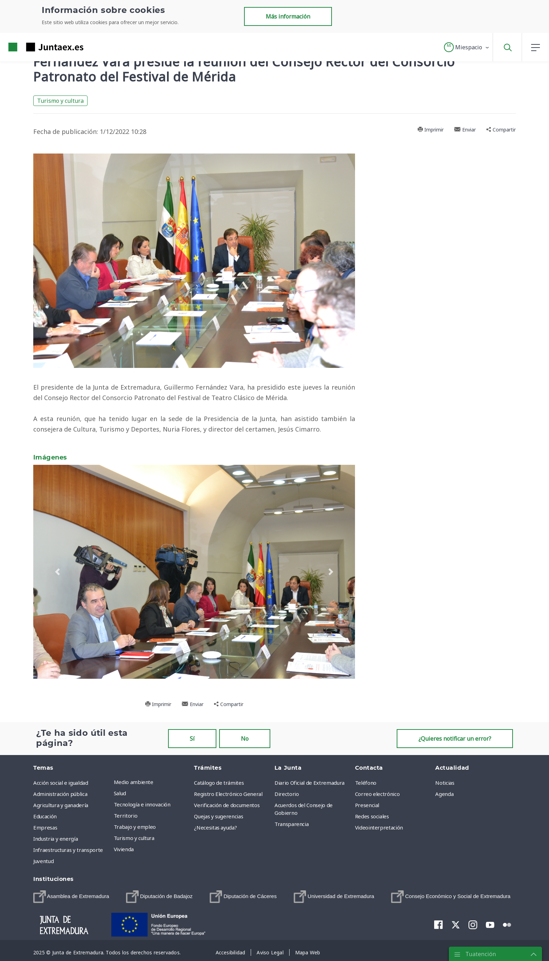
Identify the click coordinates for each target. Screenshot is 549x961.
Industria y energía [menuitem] (55, 838)
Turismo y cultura (60, 101)
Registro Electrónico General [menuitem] (228, 793)
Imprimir (430, 129)
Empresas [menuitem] (45, 827)
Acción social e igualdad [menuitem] (60, 782)
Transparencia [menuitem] (291, 823)
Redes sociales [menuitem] (372, 816)
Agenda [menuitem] (444, 793)
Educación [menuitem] (45, 816)
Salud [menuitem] (120, 793)
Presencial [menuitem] (367, 805)
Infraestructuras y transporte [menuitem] (68, 849)
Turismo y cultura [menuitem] (134, 837)
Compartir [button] (501, 129)
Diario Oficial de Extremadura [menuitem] (309, 782)
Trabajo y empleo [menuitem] (135, 826)
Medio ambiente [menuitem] (133, 781)
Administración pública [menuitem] (60, 793)
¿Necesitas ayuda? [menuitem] (215, 827)
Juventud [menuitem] (43, 860)
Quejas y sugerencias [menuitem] (218, 816)
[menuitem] (71, 896)
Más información (288, 16)
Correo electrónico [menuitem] (377, 793)
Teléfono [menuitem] (365, 782)
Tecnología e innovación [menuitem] (142, 804)
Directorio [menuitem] (286, 793)
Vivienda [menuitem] (124, 849)
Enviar (465, 129)
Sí (192, 738)
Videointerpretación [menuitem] (379, 827)
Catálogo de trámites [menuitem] (219, 782)
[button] (467, 47)
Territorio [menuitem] (126, 815)
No (245, 738)
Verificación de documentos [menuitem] (226, 805)
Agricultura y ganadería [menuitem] (60, 805)
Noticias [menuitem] (444, 782)
